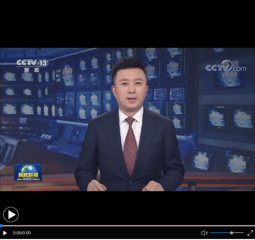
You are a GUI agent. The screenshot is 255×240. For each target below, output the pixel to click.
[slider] (231, 232)
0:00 (17, 232)
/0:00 (26, 232)
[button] (10, 214)
